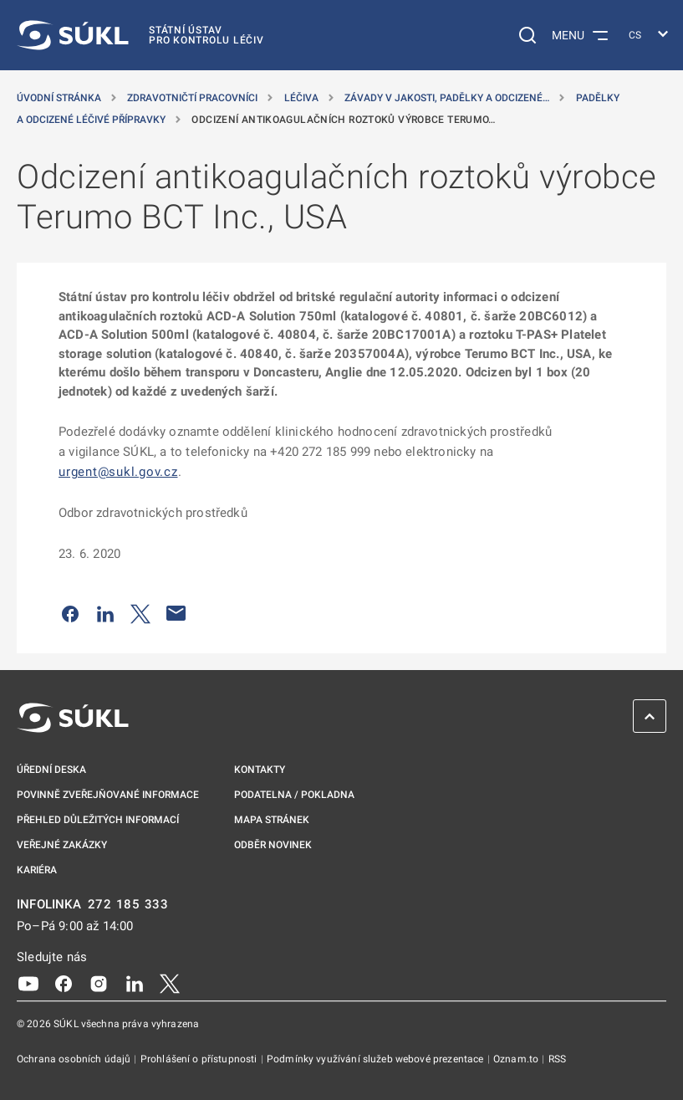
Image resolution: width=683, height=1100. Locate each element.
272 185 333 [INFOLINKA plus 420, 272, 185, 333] (128, 904)
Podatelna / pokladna (294, 795)
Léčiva (302, 98)
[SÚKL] (140, 35)
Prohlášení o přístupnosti (200, 1059)
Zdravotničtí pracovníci (193, 98)
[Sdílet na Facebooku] (70, 613)
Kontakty (259, 769)
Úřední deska (51, 769)
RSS (557, 1059)
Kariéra (37, 870)
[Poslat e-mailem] (176, 613)
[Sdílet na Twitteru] (140, 613)
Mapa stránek (271, 820)
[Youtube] (28, 982)
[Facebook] (63, 982)
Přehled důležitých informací (98, 820)
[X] (169, 982)
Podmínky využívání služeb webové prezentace (377, 1059)
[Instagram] (98, 982)
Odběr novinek (273, 845)
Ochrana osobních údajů (75, 1059)
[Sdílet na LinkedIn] (105, 613)
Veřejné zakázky (62, 845)
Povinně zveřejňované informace (108, 795)
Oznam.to (517, 1059)
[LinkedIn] (134, 982)
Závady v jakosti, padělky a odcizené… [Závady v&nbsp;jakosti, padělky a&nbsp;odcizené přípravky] (448, 98)
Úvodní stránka (60, 98)
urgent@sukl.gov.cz (118, 471)
